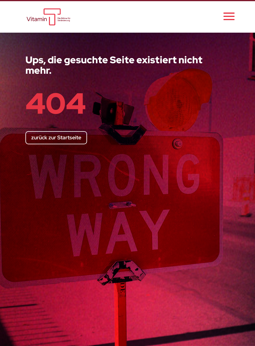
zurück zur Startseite (56, 137)
